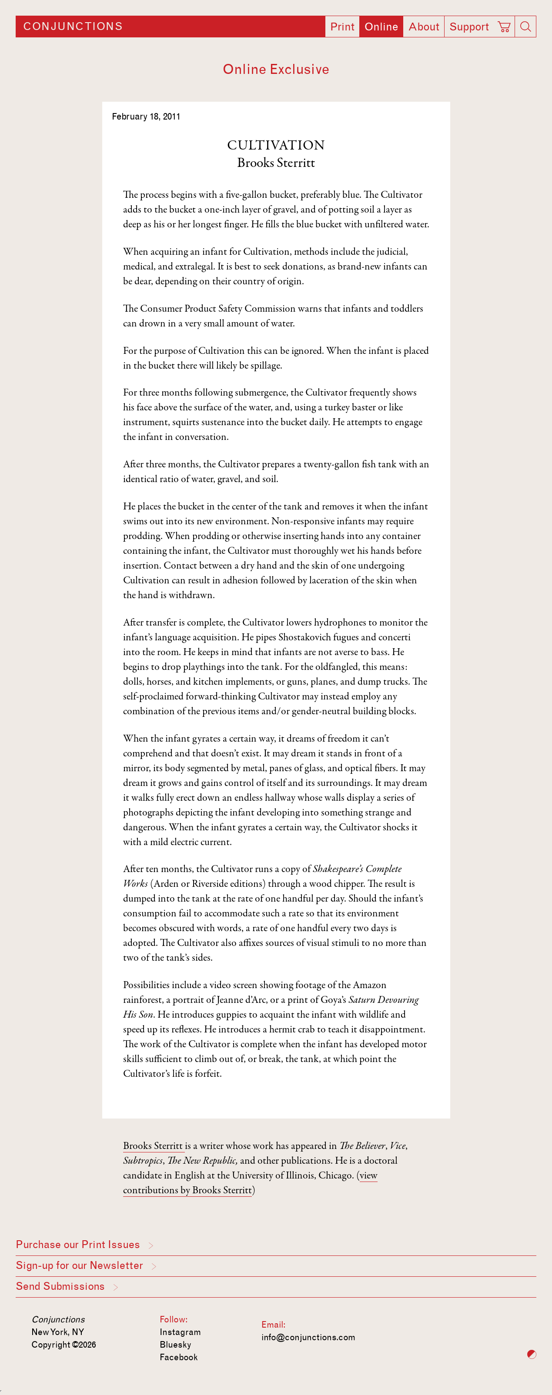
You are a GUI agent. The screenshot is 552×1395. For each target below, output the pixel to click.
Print (342, 26)
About (423, 26)
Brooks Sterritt (276, 164)
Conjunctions (73, 26)
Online (381, 26)
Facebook (179, 1357)
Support (469, 26)
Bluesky (175, 1344)
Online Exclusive (276, 69)
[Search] (525, 26)
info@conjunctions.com (308, 1337)
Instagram (180, 1332)
